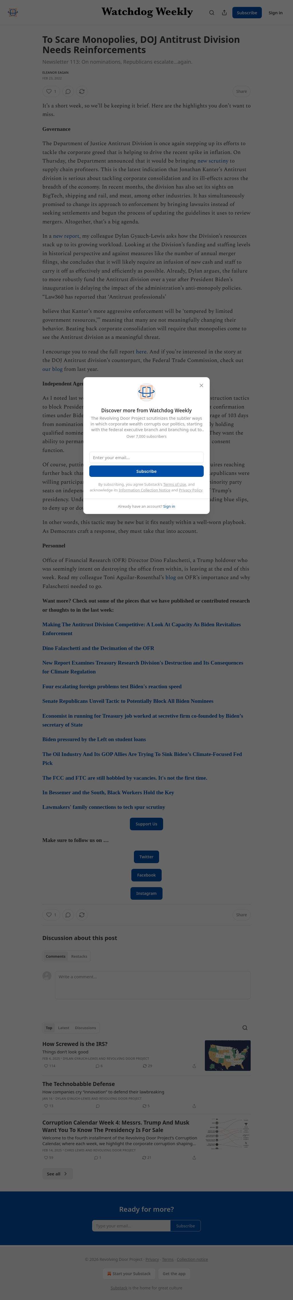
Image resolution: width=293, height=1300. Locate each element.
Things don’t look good (65, 1052)
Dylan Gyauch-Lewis (80, 1058)
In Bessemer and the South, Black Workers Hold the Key (108, 792)
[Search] (211, 12)
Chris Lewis (74, 1150)
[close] (201, 385)
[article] (146, 1055)
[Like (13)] (48, 1106)
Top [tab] (49, 1027)
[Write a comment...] (152, 985)
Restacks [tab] (79, 956)
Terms (167, 1259)
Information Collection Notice (144, 490)
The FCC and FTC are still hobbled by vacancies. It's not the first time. (124, 778)
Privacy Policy (190, 490)
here (141, 352)
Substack (119, 1288)
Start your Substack (128, 1274)
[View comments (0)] (68, 91)
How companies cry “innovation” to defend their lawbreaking (103, 1092)
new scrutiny (212, 161)
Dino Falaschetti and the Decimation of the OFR (99, 648)
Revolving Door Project (128, 1058)
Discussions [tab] (85, 1027)
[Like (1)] (51, 91)
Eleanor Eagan (55, 72)
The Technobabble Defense (78, 1084)
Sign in (276, 12)
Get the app (174, 1273)
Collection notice (192, 1259)
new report (66, 236)
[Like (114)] (49, 1066)
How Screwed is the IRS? (75, 1044)
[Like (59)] (48, 1157)
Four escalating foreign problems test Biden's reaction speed (112, 686)
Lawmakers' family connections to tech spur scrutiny (103, 807)
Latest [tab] (63, 1027)
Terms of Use (174, 484)
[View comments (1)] (97, 1157)
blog (170, 577)
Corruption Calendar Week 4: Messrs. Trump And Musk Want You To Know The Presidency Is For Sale (115, 1126)
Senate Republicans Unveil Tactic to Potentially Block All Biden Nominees (128, 701)
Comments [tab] (56, 956)
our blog (52, 369)
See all (57, 1174)
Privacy (152, 1259)
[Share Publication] (224, 12)
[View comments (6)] (99, 1066)
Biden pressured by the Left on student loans (94, 739)
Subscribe (247, 12)
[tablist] (66, 956)
